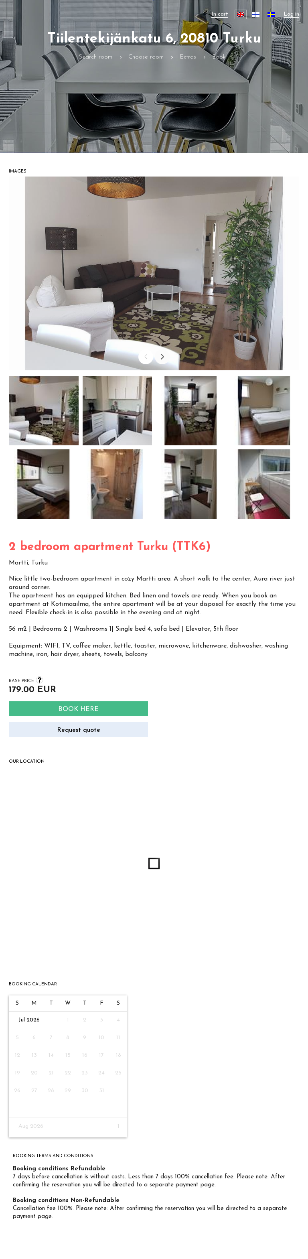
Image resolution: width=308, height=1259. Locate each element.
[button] (44, 413)
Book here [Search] (78, 709)
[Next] (162, 356)
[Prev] (145, 356)
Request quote (78, 730)
